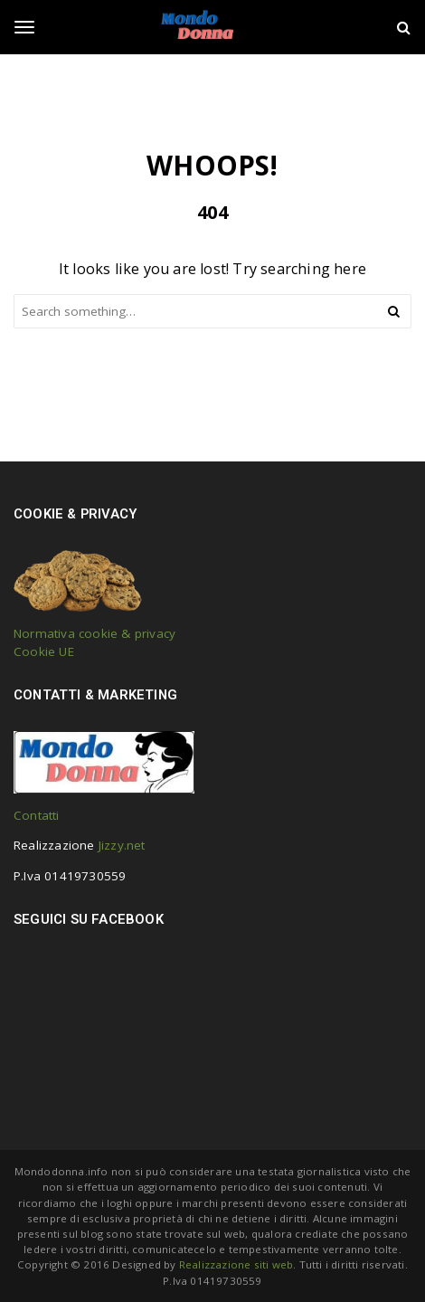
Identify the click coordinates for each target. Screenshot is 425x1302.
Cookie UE (44, 651)
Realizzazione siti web (236, 1264)
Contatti (37, 815)
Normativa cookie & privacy (94, 633)
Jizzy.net (122, 845)
